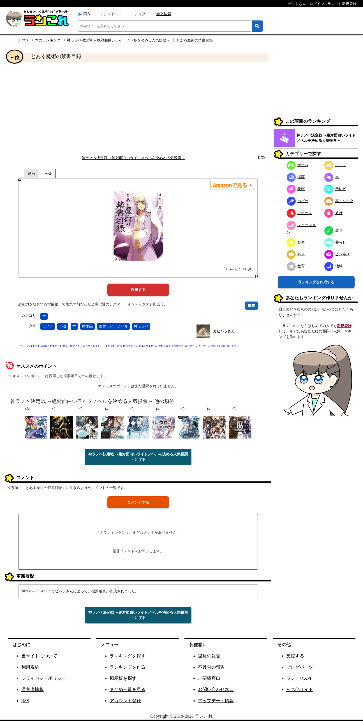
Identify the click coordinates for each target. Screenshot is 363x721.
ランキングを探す (127, 655)
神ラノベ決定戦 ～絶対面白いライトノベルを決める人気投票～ (118, 40)
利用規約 (30, 667)
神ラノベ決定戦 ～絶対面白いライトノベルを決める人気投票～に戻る (138, 457)
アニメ (335, 165)
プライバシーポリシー (43, 678)
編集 (251, 305)
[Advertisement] (138, 108)
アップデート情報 (216, 700)
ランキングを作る (127, 667)
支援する (295, 655)
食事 (296, 242)
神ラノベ (141, 326)
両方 (87, 14)
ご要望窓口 (209, 678)
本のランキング (48, 40)
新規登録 (344, 326)
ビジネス (337, 254)
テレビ (335, 189)
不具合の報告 (211, 667)
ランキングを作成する (316, 282)
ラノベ (47, 326)
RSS (25, 700)
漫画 (296, 177)
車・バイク (338, 201)
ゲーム (298, 165)
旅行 (333, 213)
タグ (141, 14)
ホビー (298, 201)
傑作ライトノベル (113, 326)
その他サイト (299, 689)
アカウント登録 (125, 700)
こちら (200, 345)
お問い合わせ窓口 (216, 689)
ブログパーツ (299, 667)
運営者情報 (32, 689)
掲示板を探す (123, 678)
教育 (296, 266)
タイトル (114, 14)
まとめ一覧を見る (127, 689)
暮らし (335, 242)
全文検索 (163, 14)
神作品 (87, 326)
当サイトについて (39, 655)
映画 (296, 189)
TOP (25, 40)
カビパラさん (224, 331)
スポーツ (299, 213)
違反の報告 (209, 655)
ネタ (296, 254)
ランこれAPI (298, 678)
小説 (62, 326)
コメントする (138, 502)
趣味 (333, 230)
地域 (333, 266)
